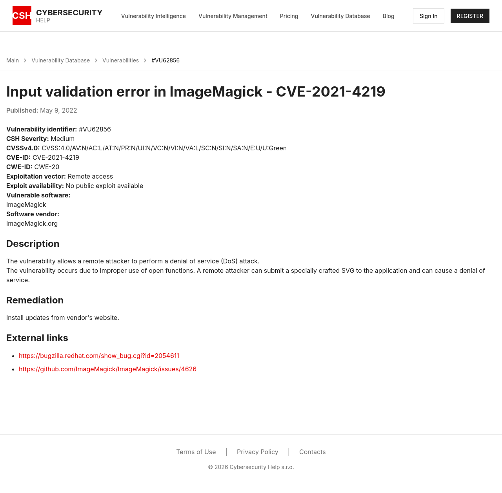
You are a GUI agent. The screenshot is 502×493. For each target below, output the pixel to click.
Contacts (312, 452)
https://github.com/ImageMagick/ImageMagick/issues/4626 (107, 369)
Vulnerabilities (120, 60)
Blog (389, 16)
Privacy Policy (257, 452)
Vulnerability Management (232, 16)
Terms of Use (196, 452)
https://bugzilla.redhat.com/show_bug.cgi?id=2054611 (99, 356)
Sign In (429, 16)
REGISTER (470, 16)
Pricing (289, 16)
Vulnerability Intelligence (153, 16)
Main (12, 60)
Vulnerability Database (340, 16)
